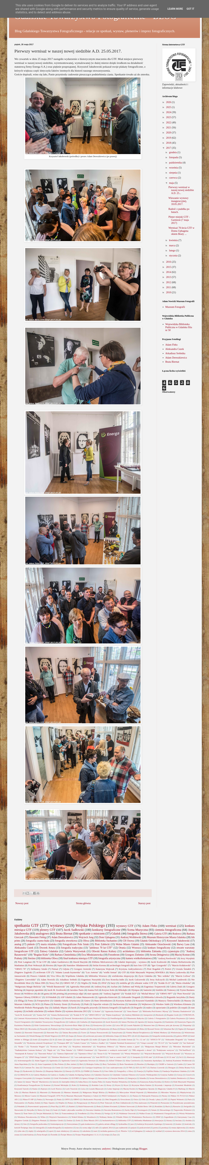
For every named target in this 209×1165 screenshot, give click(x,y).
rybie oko (21, 1131)
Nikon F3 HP (28, 1099)
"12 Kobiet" (96, 1011)
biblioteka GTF (124, 1120)
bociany (178, 1120)
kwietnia (173, 240)
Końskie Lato (97, 1085)
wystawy (57, 925)
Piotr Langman (25, 962)
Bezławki (160, 1015)
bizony (169, 1120)
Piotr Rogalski (153, 969)
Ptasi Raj (54, 1106)
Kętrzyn (44, 1089)
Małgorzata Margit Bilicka (93, 1092)
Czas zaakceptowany (114, 1067)
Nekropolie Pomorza (150, 1096)
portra (155, 1128)
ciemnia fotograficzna (168, 929)
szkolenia (86, 1131)
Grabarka (84, 1022)
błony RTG (127, 1036)
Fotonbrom (113, 954)
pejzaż (133, 1128)
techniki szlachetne (34, 1011)
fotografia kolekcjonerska (162, 1036)
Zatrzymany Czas (184, 1117)
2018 (169, 142)
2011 (169, 287)
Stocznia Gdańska (93, 1110)
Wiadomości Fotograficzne (165, 1113)
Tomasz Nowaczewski (99, 1032)
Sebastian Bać (169, 1029)
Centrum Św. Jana (31, 1067)
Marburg (181, 1089)
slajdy (30, 1131)
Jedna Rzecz (83, 1082)
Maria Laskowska (177, 972)
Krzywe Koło (108, 990)
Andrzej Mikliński (132, 1015)
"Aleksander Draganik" (174, 1039)
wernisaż (171, 926)
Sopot (60, 965)
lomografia (40, 1128)
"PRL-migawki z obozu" (142, 1050)
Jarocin (55, 1082)
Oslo (143, 1099)
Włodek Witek (122, 1117)
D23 (137, 1067)
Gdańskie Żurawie (101, 1075)
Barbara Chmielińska (65, 954)
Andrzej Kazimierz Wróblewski (179, 1060)
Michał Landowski (178, 979)
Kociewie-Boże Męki (73, 1025)
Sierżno (31, 958)
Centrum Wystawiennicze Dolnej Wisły (33, 1018)
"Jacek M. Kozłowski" (23, 1015)
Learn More (175, 8)
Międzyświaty (186, 1092)
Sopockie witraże (101, 1004)
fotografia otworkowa (66, 940)
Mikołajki (122, 990)
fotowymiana (72, 1124)
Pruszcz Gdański (38, 976)
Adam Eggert (40, 1060)
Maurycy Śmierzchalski (169, 1000)
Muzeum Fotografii (175, 307)
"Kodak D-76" (79, 1015)
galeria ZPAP (181, 1036)
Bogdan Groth (173, 1015)
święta (107, 1135)
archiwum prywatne (94, 1036)
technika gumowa (108, 1131)
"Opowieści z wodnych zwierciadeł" (113, 1050)
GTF (124, 972)
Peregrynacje (82, 1103)
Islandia (143, 1078)
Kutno (34, 1089)
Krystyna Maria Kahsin (141, 1085)
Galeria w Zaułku (58, 1075)
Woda (94, 983)
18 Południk (51, 997)
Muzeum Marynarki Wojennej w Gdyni (82, 1096)
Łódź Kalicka (28, 1135)
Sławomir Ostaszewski (34, 1032)
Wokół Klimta (77, 1117)
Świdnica (113, 1039)
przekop (164, 1128)
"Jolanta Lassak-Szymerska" (68, 972)
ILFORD (75, 1078)
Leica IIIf (119, 1025)
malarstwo (69, 1128)
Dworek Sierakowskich (74, 1018)
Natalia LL (124, 1096)
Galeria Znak (176, 986)
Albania (102, 1060)
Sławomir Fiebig (37, 937)
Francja (140, 1071)
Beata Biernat (172, 361)
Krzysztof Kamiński (145, 1000)
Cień (66, 1067)
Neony (164, 1096)
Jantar (19, 1082)
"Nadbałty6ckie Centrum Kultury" (28, 1050)
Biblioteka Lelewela (153, 997)
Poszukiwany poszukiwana (184, 1103)
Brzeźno (140, 1064)
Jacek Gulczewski (137, 979)
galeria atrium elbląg (106, 1124)
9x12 (181, 1057)
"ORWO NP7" (166, 993)
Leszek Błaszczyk (96, 1089)
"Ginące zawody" (147, 1043)
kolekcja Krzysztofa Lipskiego (149, 1124)
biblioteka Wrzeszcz (98, 976)
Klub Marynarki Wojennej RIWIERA (147, 972)
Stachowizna (118, 1004)
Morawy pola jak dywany (168, 1025)
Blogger (143, 1148)
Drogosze (57, 1018)
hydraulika (123, 1124)
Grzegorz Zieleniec (134, 954)
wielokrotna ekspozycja (123, 976)
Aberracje (191, 1057)
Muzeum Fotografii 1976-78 (51, 1096)
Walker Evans (144, 1113)
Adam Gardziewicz (60, 962)
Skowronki (18, 1110)
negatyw (69, 1039)
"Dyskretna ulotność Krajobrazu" (39, 1043)
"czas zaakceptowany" (83, 1057)
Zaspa (71, 1036)
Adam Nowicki (48, 979)
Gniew (87, 1000)
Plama (47, 1004)
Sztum (153, 1110)
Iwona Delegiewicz (159, 954)
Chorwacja (47, 1067)
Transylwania (117, 1032)
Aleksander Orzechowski (158, 944)
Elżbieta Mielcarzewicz (103, 962)
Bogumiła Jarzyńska (176, 997)
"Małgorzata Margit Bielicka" (28, 986)
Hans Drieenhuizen (103, 1000)
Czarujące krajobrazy (93, 1067)
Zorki (78, 1120)
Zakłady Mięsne (59, 1007)
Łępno (103, 1039)
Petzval (94, 1103)
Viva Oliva (55, 976)
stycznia (173, 255)
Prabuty (18, 958)
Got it (190, 8)
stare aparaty (93, 993)
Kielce (167, 1082)
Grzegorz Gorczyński (23, 1078)
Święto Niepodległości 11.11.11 (88, 1135)
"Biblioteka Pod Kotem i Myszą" (155, 1011)
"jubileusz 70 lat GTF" (100, 947)
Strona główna (83, 903)
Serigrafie (188, 1106)
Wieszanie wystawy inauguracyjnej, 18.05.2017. (178, 201)
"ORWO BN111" (95, 1015)
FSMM (86, 1071)
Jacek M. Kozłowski (56, 990)
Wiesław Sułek (163, 1004)
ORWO (76, 1099)
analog (17, 944)
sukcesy (76, 1131)
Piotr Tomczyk (106, 1103)
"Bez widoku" (163, 976)
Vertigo (107, 1113)
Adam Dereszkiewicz (176, 357)
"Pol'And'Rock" (185, 1050)
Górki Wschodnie (61, 1078)
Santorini (147, 990)
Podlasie (54, 1029)
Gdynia (66, 969)
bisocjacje (159, 1120)
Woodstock (91, 1117)
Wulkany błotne (105, 1117)
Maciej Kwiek (129, 1089)
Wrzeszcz (137, 947)
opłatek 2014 (107, 1128)
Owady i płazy (155, 1099)
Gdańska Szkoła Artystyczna (67, 1000)
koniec (178, 1124)
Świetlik (54, 1135)
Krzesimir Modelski (183, 1085)
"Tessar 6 (100, 1053)
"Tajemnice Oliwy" (85, 1053)
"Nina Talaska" (66, 1050)
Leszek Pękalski (133, 1025)
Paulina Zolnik (34, 1103)
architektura (129, 951)
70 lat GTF (41, 962)
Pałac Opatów (49, 1103)
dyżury (17, 1124)
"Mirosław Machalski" (182, 1046)
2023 (169, 117)
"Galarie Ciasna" (80, 1043)
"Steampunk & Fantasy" (24, 1053)
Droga (16, 1071)
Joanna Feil (93, 990)
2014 (169, 272)
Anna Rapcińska (21, 1064)
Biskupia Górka (92, 1064)
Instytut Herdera (117, 1078)
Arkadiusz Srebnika (175, 353)
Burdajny (151, 1064)
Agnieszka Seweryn (87, 1060)
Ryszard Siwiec (153, 1029)
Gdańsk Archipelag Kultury (79, 1075)
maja (172, 183)
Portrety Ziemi (60, 1004)
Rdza (142, 1029)
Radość (72, 1106)
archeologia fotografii (120, 965)
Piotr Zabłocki (102, 944)
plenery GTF (47, 929)
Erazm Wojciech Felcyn (97, 1018)
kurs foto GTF (140, 965)
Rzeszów (176, 1106)
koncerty (169, 1124)
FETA (77, 1071)
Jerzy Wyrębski (188, 958)
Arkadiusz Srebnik (68, 979)
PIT (165, 1099)
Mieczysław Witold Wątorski (131, 1092)
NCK (37, 1004)
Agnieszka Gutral (68, 1060)
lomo (60, 1039)
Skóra (39, 1110)
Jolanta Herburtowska (181, 962)
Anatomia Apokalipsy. (153, 1060)
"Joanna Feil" (41, 1015)
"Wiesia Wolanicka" (132, 1053)
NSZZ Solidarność (109, 1096)
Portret (168, 969)
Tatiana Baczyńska (69, 1032)
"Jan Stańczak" (189, 1043)
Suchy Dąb (129, 1110)
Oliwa (86, 940)
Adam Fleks (171, 344)
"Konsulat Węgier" (38, 1046)
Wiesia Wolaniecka (187, 1113)
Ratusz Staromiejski (128, 1029)
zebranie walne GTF (144, 983)
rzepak (184, 1007)
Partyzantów (19, 1103)
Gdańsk (116, 933)
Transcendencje (68, 1113)
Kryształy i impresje (163, 1085)
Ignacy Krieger (88, 1078)
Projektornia (104, 1029)
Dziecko (39, 1071)
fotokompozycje (57, 1124)
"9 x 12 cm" (141, 1039)
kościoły (188, 1124)
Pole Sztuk (65, 1029)
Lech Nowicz (56, 1089)
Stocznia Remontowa (112, 1110)
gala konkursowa (88, 1124)
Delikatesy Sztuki (39, 969)
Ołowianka (32, 1029)
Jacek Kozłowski (158, 962)
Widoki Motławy (160, 1032)
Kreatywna (97, 1025)
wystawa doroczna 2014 (174, 1131)
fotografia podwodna (38, 1124)
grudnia (173, 152)
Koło (74, 1085)
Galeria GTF (160, 933)
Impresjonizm (96, 1022)
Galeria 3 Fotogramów (157, 1018)
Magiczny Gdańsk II (166, 1089)
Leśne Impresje (113, 1089)
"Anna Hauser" (132, 1011)
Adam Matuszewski (85, 997)
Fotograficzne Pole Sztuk (76, 944)
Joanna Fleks (97, 1082)
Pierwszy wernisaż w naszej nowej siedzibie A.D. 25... (181, 190)
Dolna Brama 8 (185, 1067)
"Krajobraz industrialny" (82, 1046)
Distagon (171, 1067)
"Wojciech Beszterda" (152, 1053)
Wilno (43, 1117)
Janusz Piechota (127, 1022)
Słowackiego (165, 1110)
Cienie (57, 1067)
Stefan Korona (99, 965)
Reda (99, 1106)
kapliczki (126, 1007)
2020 (169, 132)
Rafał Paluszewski (85, 1106)
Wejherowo (146, 1004)
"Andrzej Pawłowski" (167, 958)
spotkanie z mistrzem (92, 933)
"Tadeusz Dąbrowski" (65, 1053)
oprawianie (161, 1007)
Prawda (93, 1029)
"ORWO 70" (20, 969)
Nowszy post (21, 903)
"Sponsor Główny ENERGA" (27, 997)
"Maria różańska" (183, 983)
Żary (115, 1135)
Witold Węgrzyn (51, 1036)
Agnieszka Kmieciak (107, 997)
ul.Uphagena (137, 1131)
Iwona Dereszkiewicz (158, 1078)
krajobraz (45, 1039)
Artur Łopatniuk (44, 1064)
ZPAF (104, 983)
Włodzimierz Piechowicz (142, 1117)
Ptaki (86, 1004)
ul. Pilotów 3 (123, 1131)
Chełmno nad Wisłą (131, 986)
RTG (64, 1106)
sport (51, 1131)
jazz (132, 1124)
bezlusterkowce (108, 1120)
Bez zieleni (71, 1064)
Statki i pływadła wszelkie (72, 1110)
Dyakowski (27, 1071)
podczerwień (145, 1128)
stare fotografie (82, 1039)
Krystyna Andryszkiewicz (131, 969)
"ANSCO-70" (155, 1039)
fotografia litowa (137, 933)
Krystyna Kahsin (124, 1000)
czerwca (173, 177)
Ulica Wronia (95, 1113)
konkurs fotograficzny (159, 947)
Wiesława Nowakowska (27, 1117)
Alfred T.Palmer (115, 1060)
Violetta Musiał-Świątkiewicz (138, 1032)
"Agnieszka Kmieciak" (113, 1011)
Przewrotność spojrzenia (38, 1106)
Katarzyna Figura (185, 1022)
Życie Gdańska (145, 976)
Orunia (122, 947)
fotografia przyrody (89, 1007)
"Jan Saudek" (173, 1043)
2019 (169, 137)
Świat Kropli (42, 1135)
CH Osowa (128, 940)
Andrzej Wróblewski (130, 937)
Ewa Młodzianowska (92, 954)
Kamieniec (169, 1022)
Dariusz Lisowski (157, 1067)
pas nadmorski (122, 1128)
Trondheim (82, 1113)
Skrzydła (30, 1110)
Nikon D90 (40, 983)
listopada (174, 157)
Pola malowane (140, 1103)
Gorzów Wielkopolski (148, 1075)
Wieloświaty (176, 1032)
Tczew (83, 1032)
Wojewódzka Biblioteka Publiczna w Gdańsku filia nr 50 (178, 327)
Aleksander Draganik (130, 997)
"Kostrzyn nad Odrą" (59, 1046)
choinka (188, 1120)
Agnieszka (53, 1060)
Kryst (126, 1085)
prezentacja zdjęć (75, 993)
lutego (172, 250)
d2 (136, 1036)
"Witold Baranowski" (56, 986)
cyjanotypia (173, 951)
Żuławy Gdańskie (49, 951)
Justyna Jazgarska (154, 1022)
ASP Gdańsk (66, 997)
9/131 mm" (171, 1057)
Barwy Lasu (183, 944)
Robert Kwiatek (110, 1106)
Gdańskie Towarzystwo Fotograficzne (49, 1022)
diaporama (144, 1036)
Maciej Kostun (182, 954)
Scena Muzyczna (137, 929)
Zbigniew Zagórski (23, 972)
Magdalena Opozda (146, 1089)
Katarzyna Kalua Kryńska (150, 1082)
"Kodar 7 (21, 1046)
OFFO (67, 1099)
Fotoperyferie (43, 1000)
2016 (169, 262)
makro (149, 1007)
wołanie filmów (54, 1011)
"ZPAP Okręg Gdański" (37, 1057)
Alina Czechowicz (133, 1060)
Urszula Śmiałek (183, 969)
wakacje (149, 1131)
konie (35, 1039)
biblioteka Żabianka (151, 951)
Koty (88, 1025)
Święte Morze (66, 1135)
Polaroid (153, 1103)
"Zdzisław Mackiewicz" (60, 1057)
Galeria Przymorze (177, 1018)
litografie (138, 1007)
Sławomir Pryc (53, 1032)
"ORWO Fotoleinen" (85, 1050)
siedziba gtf (125, 983)
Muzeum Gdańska (22, 1004)
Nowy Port (54, 983)
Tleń (56, 1113)
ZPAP (158, 1117)
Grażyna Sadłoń (167, 1075)
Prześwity (75, 1004)
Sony (48, 1110)
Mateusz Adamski (71, 1092)
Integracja (132, 1078)
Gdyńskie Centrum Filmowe (124, 1075)
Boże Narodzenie (127, 1064)
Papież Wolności (177, 1099)
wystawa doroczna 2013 (76, 1011)
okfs (97, 1128)
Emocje (69, 1071)
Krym (117, 1085)
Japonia (141, 1022)
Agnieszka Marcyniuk (80, 986)
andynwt (106, 1148)
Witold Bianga (35, 1036)
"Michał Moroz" (148, 993)
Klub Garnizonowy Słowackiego (48, 1025)
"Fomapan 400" (63, 1043)
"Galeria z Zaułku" (97, 1043)
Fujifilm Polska (152, 1071)
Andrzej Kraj (100, 986)
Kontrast (47, 1085)
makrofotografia (54, 1128)
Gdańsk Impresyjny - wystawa (132, 962)
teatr (95, 1131)
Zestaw (80, 1036)
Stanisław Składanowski (77, 965)
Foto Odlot (108, 1071)
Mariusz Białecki (29, 1092)
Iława (192, 1078)
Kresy (109, 1085)
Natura (135, 1096)
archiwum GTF (43, 972)
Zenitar (69, 1120)
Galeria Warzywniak (75, 951)
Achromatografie (24, 1060)
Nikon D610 (19, 1029)
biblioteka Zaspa (112, 1036)
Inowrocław (103, 1078)
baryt (113, 983)
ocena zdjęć (87, 1128)
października (176, 162)
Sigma (180, 1029)
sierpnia (173, 172)
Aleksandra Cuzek (174, 349)
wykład (159, 1131)
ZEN (63, 1036)
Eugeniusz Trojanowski (155, 986)
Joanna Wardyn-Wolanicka (116, 1082)
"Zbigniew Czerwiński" (25, 979)
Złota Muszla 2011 (91, 1120)
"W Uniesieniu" (114, 1053)
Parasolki (44, 1029)
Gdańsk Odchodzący (150, 940)
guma (46, 993)
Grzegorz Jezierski (82, 969)
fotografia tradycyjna (72, 947)
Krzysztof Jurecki (21, 1089)
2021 (169, 127)
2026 (169, 102)
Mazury (187, 1000)
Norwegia (49, 1099)
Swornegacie (142, 1110)
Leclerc (109, 1025)
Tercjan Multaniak (43, 1113)
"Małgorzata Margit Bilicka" (156, 1046)
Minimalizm (152, 1092)
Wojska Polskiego (90, 925)
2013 (169, 277)
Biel (81, 1064)
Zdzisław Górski (56, 1120)
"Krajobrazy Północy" (105, 1046)
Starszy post (144, 903)
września (174, 167)
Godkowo (72, 1022)
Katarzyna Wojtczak (105, 969)
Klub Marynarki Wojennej (184, 1082)
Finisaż (55, 969)
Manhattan (19, 965)
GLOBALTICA (23, 1075)
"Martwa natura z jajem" (129, 1046)
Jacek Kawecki (112, 1022)
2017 (169, 148)
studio (94, 1039)
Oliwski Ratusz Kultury (104, 951)
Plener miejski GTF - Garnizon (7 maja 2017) (179, 220)
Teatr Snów (28, 1113)
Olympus (135, 990)
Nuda (59, 1099)
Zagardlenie (169, 1117)
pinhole (31, 944)
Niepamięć (187, 1025)
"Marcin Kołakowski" (181, 965)
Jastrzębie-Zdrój (68, 1082)
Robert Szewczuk (128, 1106)
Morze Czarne (30, 1096)
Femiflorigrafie (116, 1018)
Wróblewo (29, 993)
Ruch (167, 1106)
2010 (169, 292)
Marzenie (44, 1092)
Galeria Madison (40, 1075)
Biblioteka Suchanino (106, 940)
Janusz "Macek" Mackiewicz (37, 1082)
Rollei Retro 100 (145, 1106)
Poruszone (165, 1103)
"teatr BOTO (100, 1057)
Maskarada (55, 1092)
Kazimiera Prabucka (22, 1025)
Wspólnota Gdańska (74, 976)
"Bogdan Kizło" (41, 954)
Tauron (17, 1113)
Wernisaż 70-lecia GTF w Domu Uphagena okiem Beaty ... (181, 231)
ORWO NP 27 (70, 983)
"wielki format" (110, 972)
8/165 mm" (148, 1057)
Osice (136, 1099)
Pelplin (61, 1103)
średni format (126, 1039)
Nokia (39, 1099)
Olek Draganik (111, 1099)
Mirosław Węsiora (168, 1092)
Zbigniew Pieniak (39, 1120)
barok (73, 1007)
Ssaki (55, 1110)
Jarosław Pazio (77, 990)
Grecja (179, 1075)
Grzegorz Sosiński (42, 1078)
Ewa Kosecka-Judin (115, 979)
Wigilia (84, 983)
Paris (190, 1099)
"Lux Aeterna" (92, 972)
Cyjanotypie (76, 1067)
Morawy (17, 1096)
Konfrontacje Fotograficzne (28, 1085)
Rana (115, 1029)
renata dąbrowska (178, 1128)
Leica (83, 1089)
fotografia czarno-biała (37, 940)
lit (53, 1039)
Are (32, 1064)
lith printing (58, 993)
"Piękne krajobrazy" (113, 1015)
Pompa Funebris (79, 1029)
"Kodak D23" (130, 993)
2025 (169, 107)
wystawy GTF (125, 926)
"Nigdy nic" (52, 1050)
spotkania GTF (26, 925)
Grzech (189, 1075)
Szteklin (159, 990)
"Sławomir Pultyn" (45, 1053)
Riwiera (49, 965)
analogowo (42, 933)
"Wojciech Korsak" (173, 1053)
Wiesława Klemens (182, 1004)
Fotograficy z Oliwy (125, 1071)
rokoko (192, 1128)
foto (25, 1124)
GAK (192, 1071)
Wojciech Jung (86, 937)
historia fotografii (110, 1007)
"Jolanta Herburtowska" (60, 1015)
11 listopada (135, 1057)
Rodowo (177, 933)
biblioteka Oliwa (49, 958)
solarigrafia (41, 1131)
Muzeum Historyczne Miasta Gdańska (166, 937)
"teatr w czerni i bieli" (118, 1057)
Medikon (111, 1092)
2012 (169, 282)
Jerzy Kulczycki (157, 979)
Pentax (70, 1103)
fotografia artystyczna (109, 958)
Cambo (180, 1064)
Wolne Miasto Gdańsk (127, 944)
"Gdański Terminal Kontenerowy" (123, 1043)
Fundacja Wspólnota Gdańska (175, 1071)
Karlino (134, 1082)
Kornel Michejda (61, 1085)
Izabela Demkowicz (178, 1078)
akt (38, 993)
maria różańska (49, 944)
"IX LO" (161, 1043)
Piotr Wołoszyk (35, 965)
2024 (169, 112)
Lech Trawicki (71, 1089)
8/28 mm (159, 1057)
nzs (77, 1128)
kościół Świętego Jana (23, 1128)
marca (172, 245)
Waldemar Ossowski (127, 1113)
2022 (169, 122)
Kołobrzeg (84, 1085)
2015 (169, 267)
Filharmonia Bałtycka (135, 1018)
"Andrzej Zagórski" (112, 993)
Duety (192, 997)
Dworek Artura (47, 947)
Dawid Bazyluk (80, 962)
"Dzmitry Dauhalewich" (182, 1011)
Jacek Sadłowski (74, 929)
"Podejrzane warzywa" (165, 1050)
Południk (21, 1106)
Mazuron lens (149, 1025)
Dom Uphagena (107, 937)
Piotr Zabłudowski (123, 1103)
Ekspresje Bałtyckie (54, 1071)
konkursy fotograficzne (106, 929)
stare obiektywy (63, 1131)
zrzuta (16, 1135)
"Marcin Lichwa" (183, 976)
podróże (173, 1007)
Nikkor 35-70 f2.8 (178, 1096)
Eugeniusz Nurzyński (91, 979)
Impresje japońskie (34, 990)
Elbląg (21, 1000)
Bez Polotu (58, 1064)
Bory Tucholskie (109, 1064)
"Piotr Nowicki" (184, 993)
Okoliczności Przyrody (92, 1099)
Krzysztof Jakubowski (178, 940)
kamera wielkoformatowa (139, 958)
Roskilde (158, 1106)
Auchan (113, 986)
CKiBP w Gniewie (166, 1064)
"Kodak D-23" (164, 983)
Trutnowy (171, 990)
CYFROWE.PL (188, 1015)
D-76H (129, 1067)
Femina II (97, 1071)
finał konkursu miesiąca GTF (78, 958)
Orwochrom (125, 1099)
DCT (145, 1067)
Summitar (132, 1004)
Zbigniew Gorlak (21, 1120)
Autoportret (148, 1015)
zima (190, 1131)
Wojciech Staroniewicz (58, 1117)
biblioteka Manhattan (143, 1120)
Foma (30, 1000)
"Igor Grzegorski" (159, 965)
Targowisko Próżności (183, 1110)
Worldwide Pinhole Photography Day (31, 1007)
